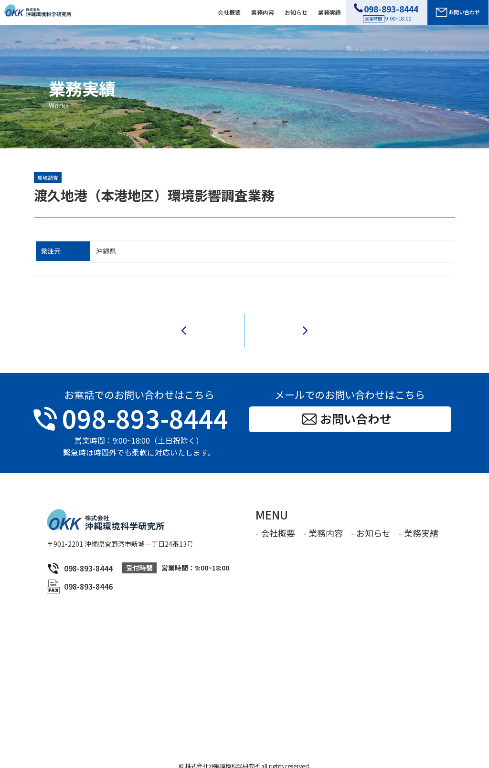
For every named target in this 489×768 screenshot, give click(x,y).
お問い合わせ (458, 12)
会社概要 (229, 12)
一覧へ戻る (244, 325)
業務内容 (262, 12)
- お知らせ (371, 522)
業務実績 (329, 12)
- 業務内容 (323, 522)
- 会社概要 (275, 522)
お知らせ (296, 12)
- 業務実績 (418, 522)
